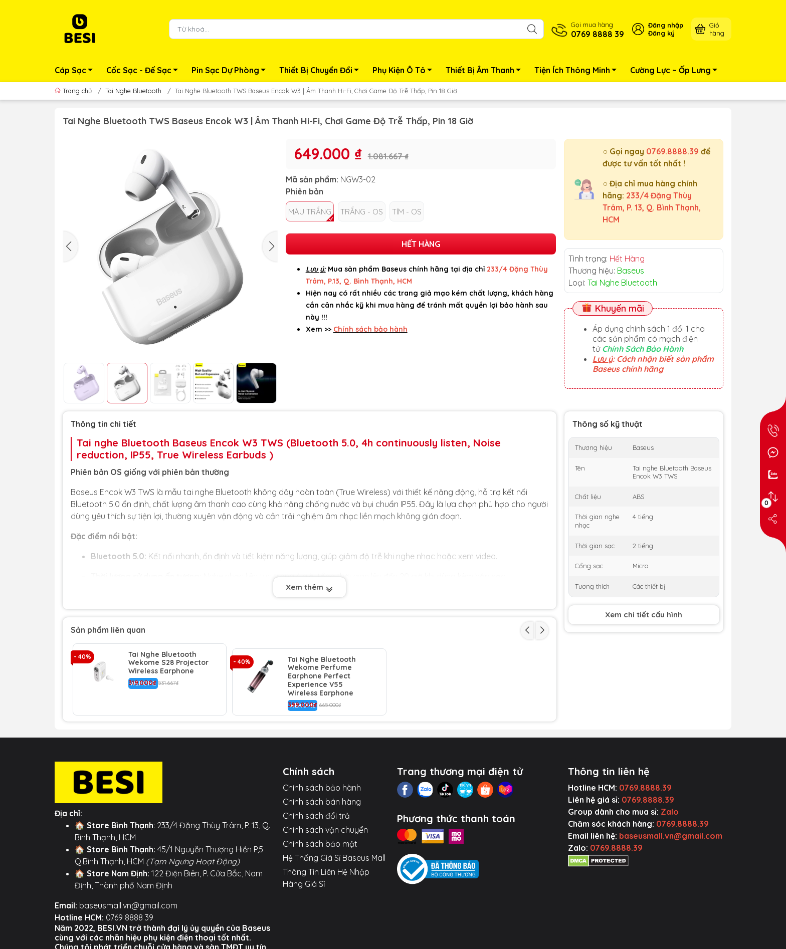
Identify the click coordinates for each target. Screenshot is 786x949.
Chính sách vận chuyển (325, 825)
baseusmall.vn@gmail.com (128, 900)
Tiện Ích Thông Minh (578, 71)
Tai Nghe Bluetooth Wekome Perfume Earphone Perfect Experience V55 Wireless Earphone (322, 671)
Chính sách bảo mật (320, 839)
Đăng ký (661, 33)
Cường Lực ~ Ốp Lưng (676, 71)
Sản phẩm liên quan (108, 630)
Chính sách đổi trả (316, 811)
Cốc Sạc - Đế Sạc (144, 71)
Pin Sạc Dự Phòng (231, 71)
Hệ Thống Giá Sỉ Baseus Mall (334, 853)
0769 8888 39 (129, 912)
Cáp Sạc (76, 71)
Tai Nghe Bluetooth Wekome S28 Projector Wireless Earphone (168, 662)
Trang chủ (74, 91)
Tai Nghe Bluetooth (133, 91)
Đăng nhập (665, 25)
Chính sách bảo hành (322, 783)
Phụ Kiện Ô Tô (405, 71)
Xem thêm (309, 587)
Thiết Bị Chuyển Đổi (321, 71)
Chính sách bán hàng (322, 797)
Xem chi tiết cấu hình (643, 614)
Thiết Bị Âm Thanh (486, 71)
